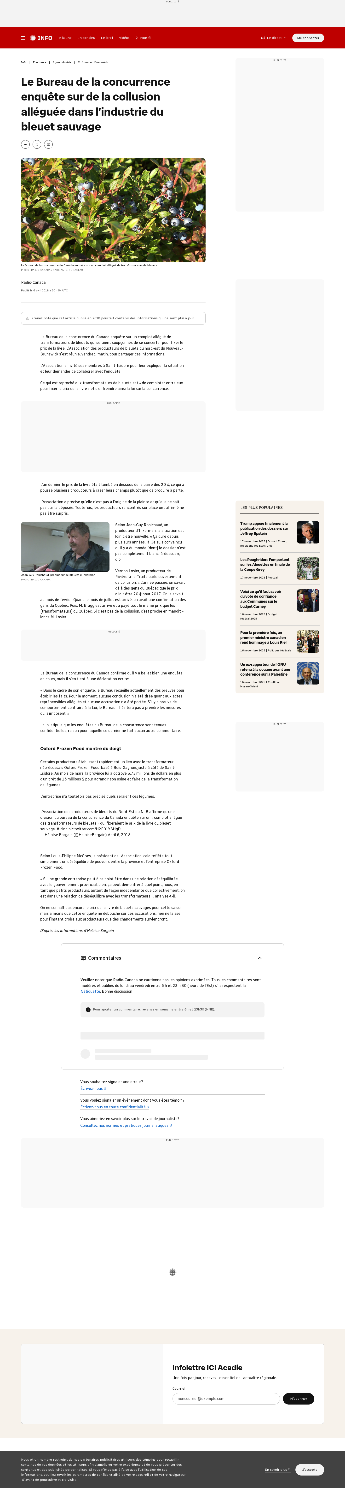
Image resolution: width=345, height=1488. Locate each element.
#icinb (62, 829)
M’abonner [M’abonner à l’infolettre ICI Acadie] (298, 1399)
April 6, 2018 (119, 835)
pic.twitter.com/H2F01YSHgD (95, 829)
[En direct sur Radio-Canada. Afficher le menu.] (274, 38)
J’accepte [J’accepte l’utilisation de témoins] (309, 1470)
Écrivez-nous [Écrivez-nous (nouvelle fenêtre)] (93, 1088)
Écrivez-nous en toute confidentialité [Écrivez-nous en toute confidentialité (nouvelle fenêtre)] (114, 1107)
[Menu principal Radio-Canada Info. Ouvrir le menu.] (23, 38)
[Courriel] (226, 1399)
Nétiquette (90, 991)
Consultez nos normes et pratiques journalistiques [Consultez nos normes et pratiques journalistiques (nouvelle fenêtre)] (126, 1125)
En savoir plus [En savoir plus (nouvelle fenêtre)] (278, 1469)
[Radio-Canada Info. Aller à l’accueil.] (41, 38)
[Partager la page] (25, 144)
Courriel (178, 1389)
